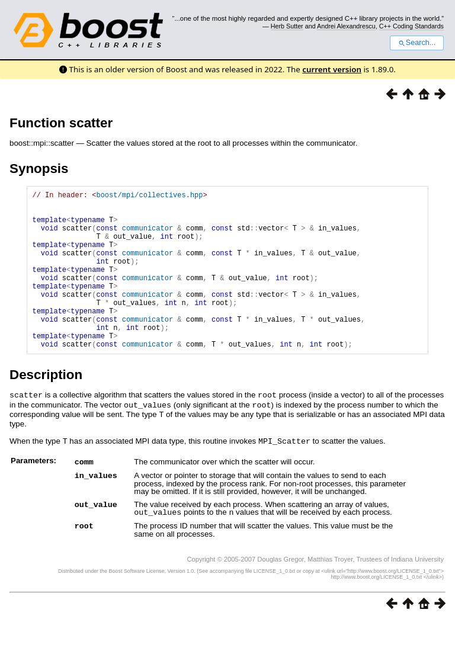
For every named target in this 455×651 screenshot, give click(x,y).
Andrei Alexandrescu (346, 26)
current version (331, 69)
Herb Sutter (287, 26)
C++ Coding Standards (411, 26)
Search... (416, 43)
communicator (147, 237)
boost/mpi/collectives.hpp (149, 196)
